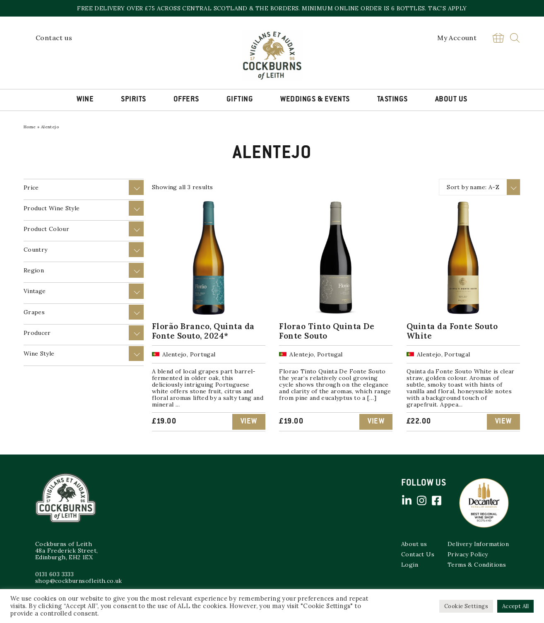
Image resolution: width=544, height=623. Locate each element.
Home (30, 127)
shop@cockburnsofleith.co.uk (78, 581)
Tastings (392, 100)
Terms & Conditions (477, 564)
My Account (457, 38)
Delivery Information (478, 544)
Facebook (436, 500)
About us (414, 544)
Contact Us (417, 554)
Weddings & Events (315, 100)
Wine (85, 100)
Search (514, 38)
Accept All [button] (515, 606)
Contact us (54, 38)
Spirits (133, 100)
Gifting (239, 100)
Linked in (406, 500)
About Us (451, 100)
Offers (186, 100)
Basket (498, 38)
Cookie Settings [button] (466, 606)
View (249, 422)
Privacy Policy (468, 554)
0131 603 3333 (54, 574)
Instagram (421, 500)
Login (409, 564)
